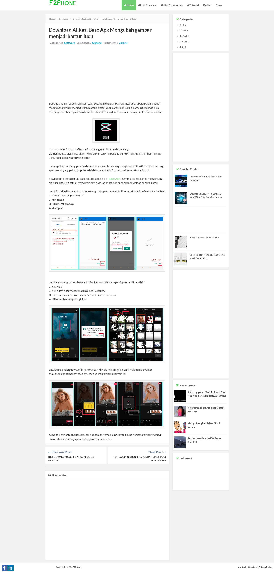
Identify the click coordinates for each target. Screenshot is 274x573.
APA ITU (184, 41)
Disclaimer (252, 567)
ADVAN (184, 30)
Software (69, 42)
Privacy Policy (265, 567)
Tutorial (193, 5)
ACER (183, 24)
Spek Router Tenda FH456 (204, 237)
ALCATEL (185, 36)
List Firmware (147, 5)
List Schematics (172, 5)
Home (129, 5)
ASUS (183, 47)
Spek (219, 5)
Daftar (207, 5)
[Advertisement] (107, 73)
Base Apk (114, 178)
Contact (242, 567)
